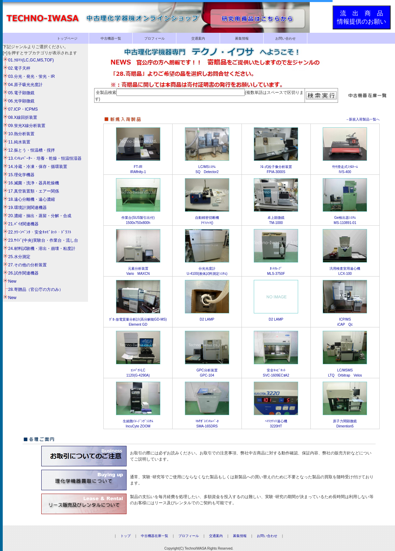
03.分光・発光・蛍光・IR (31, 76)
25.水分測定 (19, 256)
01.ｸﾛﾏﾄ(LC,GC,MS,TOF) (31, 60)
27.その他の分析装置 (27, 265)
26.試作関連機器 (23, 273)
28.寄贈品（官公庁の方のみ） (35, 289)
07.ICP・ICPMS (23, 109)
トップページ (67, 38)
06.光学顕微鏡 (21, 101)
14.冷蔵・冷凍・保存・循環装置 (37, 166)
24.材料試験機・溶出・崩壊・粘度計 (41, 248)
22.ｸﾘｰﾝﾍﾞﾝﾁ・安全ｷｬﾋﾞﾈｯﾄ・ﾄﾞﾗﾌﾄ (39, 232)
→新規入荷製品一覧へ (363, 119)
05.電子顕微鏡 (21, 92)
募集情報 (242, 38)
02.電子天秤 (19, 68)
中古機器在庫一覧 (154, 536)
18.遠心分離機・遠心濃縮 (31, 199)
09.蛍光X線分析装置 (26, 125)
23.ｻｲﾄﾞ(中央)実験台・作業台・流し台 (43, 240)
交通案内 (198, 38)
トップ (125, 536)
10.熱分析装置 (21, 133)
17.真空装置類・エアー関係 (33, 191)
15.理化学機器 (21, 174)
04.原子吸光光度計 (25, 84)
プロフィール (154, 38)
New (12, 281)
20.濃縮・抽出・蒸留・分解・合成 (39, 215)
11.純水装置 (19, 142)
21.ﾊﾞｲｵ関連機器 (23, 224)
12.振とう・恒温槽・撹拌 (31, 150)
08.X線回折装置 (22, 117)
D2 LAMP (207, 319)
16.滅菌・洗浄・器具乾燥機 (33, 183)
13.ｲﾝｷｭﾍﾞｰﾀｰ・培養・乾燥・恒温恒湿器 (45, 158)
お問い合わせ (285, 38)
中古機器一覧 (111, 38)
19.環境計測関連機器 (27, 207)
